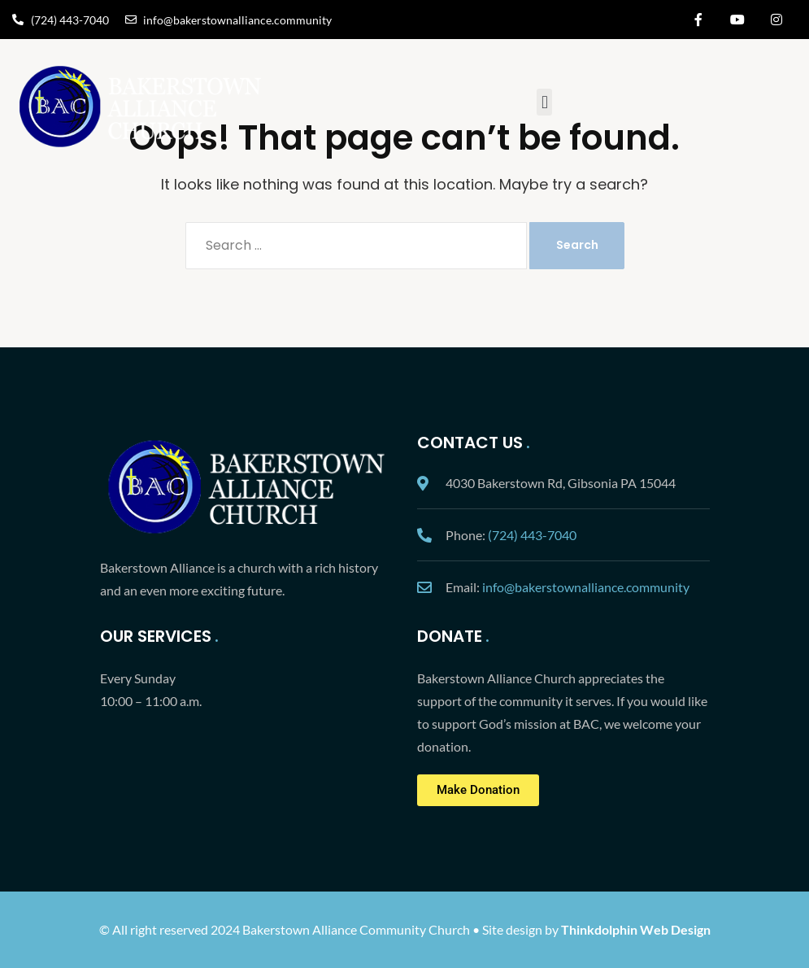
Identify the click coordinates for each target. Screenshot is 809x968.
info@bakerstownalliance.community (585, 587)
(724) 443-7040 (532, 535)
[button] (544, 102)
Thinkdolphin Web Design (636, 929)
